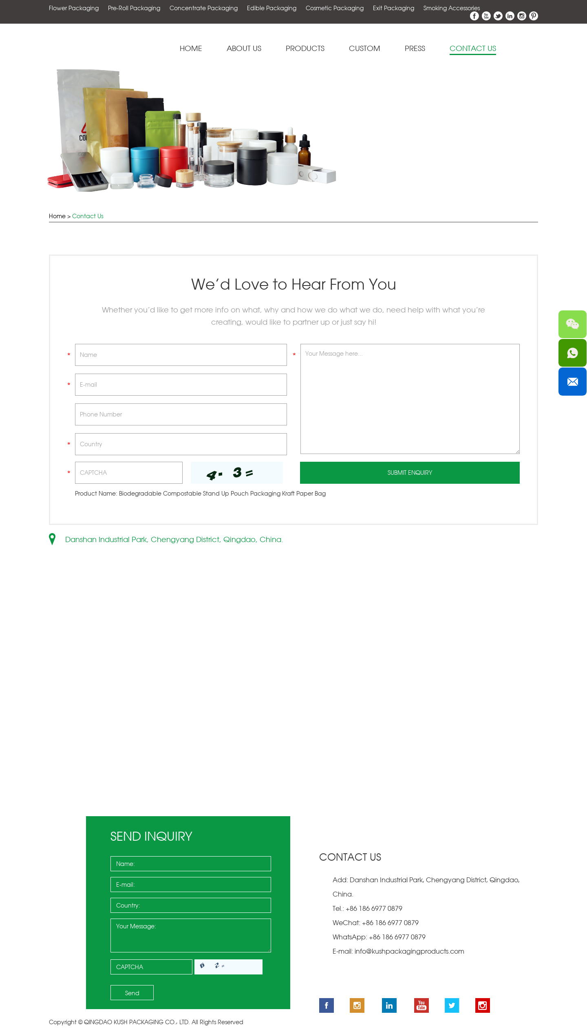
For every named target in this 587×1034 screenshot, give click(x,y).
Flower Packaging (74, 7)
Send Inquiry (151, 836)
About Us (244, 48)
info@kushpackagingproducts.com (409, 952)
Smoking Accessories (452, 7)
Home (191, 48)
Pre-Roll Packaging (134, 7)
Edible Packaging (271, 7)
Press (415, 48)
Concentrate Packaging (204, 7)
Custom (364, 48)
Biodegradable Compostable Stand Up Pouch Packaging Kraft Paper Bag (222, 493)
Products (305, 48)
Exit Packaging (393, 7)
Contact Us (473, 48)
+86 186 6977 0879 (396, 937)
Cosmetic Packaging (335, 7)
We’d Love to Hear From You (293, 284)
